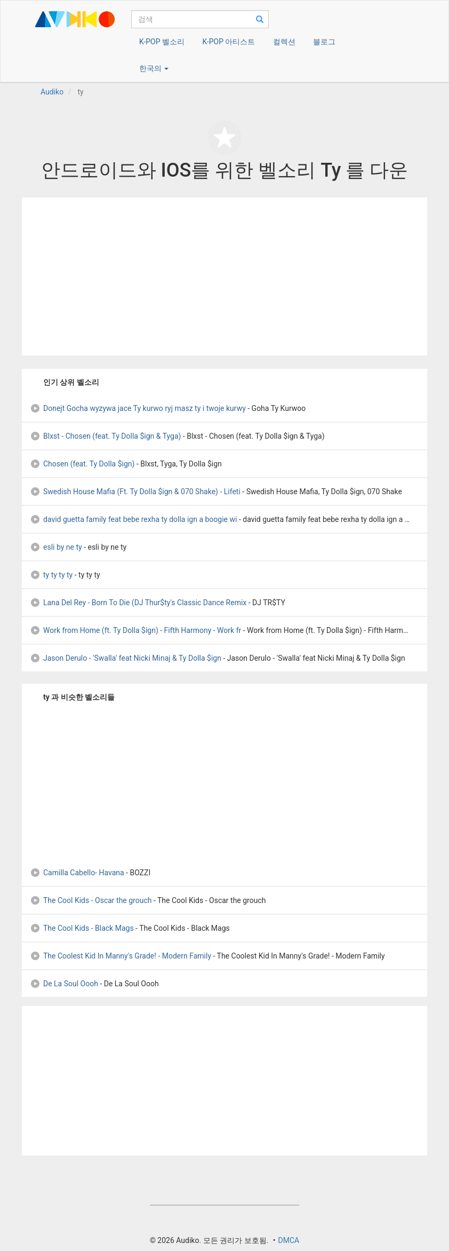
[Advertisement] (224, 276)
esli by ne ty (56, 547)
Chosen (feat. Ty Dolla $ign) (82, 463)
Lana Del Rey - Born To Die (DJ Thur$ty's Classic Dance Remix (138, 602)
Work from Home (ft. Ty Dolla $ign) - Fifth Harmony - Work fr (135, 630)
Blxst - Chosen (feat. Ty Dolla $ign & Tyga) (105, 436)
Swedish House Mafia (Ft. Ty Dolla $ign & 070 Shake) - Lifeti (135, 491)
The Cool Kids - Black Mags (82, 928)
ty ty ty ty (51, 574)
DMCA (288, 1240)
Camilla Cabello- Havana (77, 872)
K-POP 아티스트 (228, 41)
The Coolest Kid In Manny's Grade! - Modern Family (120, 956)
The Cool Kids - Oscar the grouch (90, 900)
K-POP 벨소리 (162, 41)
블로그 (324, 41)
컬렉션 (284, 41)
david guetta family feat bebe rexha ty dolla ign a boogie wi (133, 519)
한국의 (154, 68)
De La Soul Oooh (64, 983)
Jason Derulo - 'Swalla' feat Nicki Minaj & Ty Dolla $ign (125, 658)
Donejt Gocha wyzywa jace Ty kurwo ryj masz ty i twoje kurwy (138, 408)
